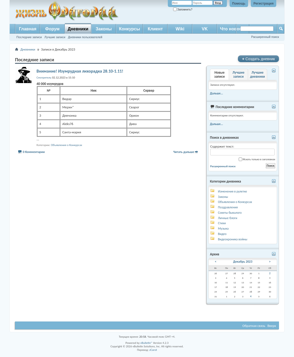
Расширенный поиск (265, 36)
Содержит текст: (242, 149)
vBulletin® (146, 343)
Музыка (223, 228)
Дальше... (216, 93)
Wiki (180, 29)
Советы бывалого (230, 213)
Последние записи (29, 37)
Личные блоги (227, 218)
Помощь (238, 3)
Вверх (271, 326)
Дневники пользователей (85, 37)
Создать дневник (258, 58)
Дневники (78, 29)
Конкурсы (129, 29)
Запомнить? (183, 9)
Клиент (155, 29)
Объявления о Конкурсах (66, 145)
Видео (222, 234)
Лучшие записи (55, 37)
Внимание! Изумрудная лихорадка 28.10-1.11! (80, 71)
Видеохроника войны (232, 239)
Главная (27, 29)
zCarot (153, 350)
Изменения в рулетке (232, 191)
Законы (104, 29)
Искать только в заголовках (257, 159)
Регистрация (263, 3)
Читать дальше (183, 152)
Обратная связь (253, 326)
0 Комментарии (34, 152)
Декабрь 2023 (242, 261)
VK (205, 29)
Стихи (222, 223)
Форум (52, 29)
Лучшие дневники (257, 74)
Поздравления (228, 207)
